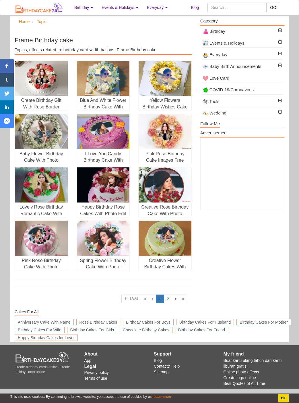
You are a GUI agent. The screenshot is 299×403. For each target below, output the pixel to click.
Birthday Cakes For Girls (92, 330)
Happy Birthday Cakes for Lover (46, 337)
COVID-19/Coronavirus (228, 89)
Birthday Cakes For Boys (148, 322)
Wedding (214, 112)
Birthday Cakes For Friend (201, 330)
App (88, 360)
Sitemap (161, 372)
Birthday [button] (83, 7)
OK (283, 398)
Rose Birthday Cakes (98, 322)
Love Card (216, 78)
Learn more (162, 397)
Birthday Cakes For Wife (39, 330)
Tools (211, 101)
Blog (195, 7)
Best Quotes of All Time (244, 383)
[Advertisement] (242, 174)
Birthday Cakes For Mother (264, 322)
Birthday (214, 31)
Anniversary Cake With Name (44, 322)
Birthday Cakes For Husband (205, 322)
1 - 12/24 (131, 299)
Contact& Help (167, 366)
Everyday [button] (157, 7)
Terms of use (95, 378)
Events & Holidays (223, 43)
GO (273, 7)
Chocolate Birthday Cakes (146, 330)
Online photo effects (241, 372)
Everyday (215, 54)
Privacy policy (96, 372)
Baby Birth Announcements (232, 66)
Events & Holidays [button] (120, 7)
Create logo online (240, 377)
